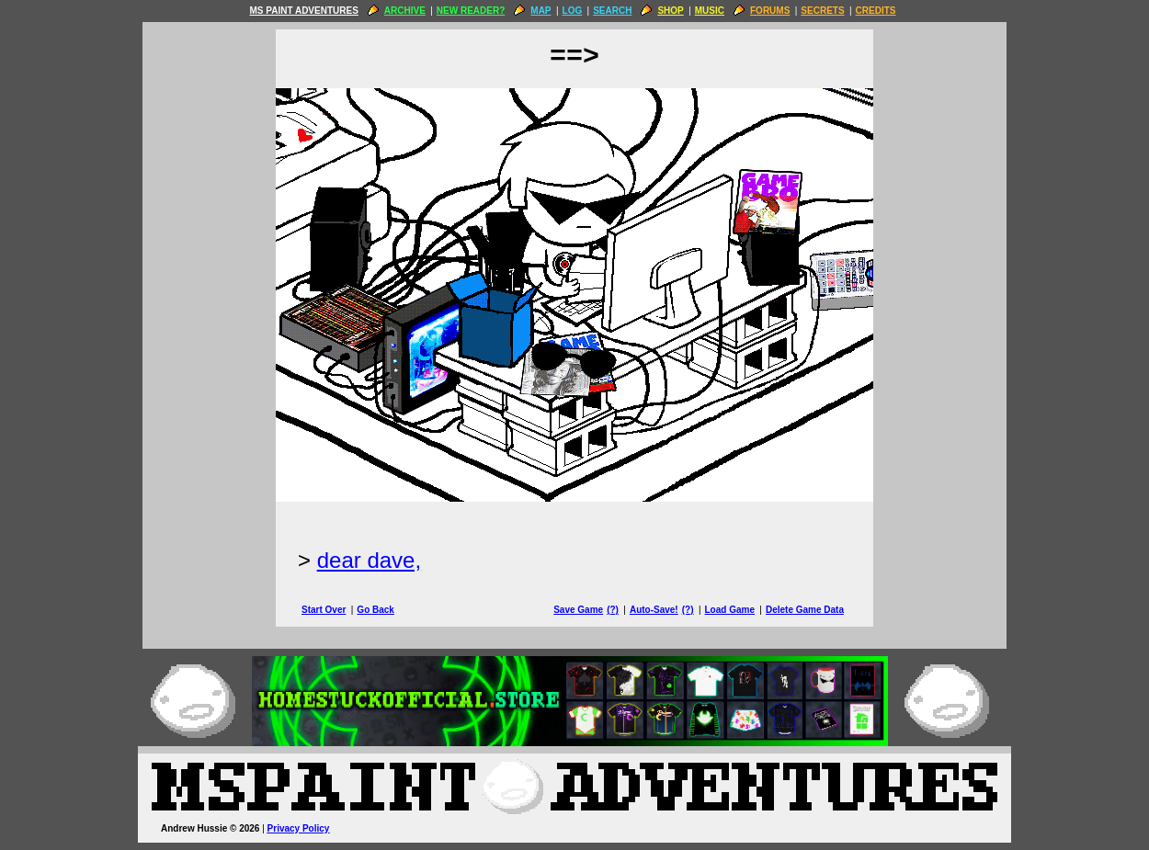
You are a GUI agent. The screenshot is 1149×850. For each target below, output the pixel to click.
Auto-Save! (654, 610)
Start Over (323, 610)
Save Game (578, 610)
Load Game (729, 610)
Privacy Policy (298, 828)
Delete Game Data (805, 610)
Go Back (375, 610)
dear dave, (369, 560)
